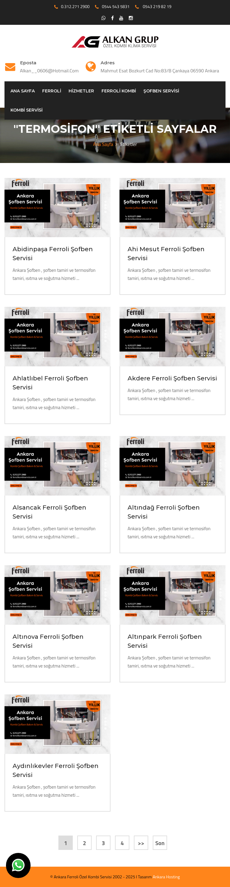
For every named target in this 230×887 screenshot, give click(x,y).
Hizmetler (81, 91)
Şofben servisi (161, 91)
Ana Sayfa (22, 91)
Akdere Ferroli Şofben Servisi (172, 378)
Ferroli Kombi (119, 91)
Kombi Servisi (26, 110)
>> (141, 843)
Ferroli (51, 91)
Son (160, 843)
